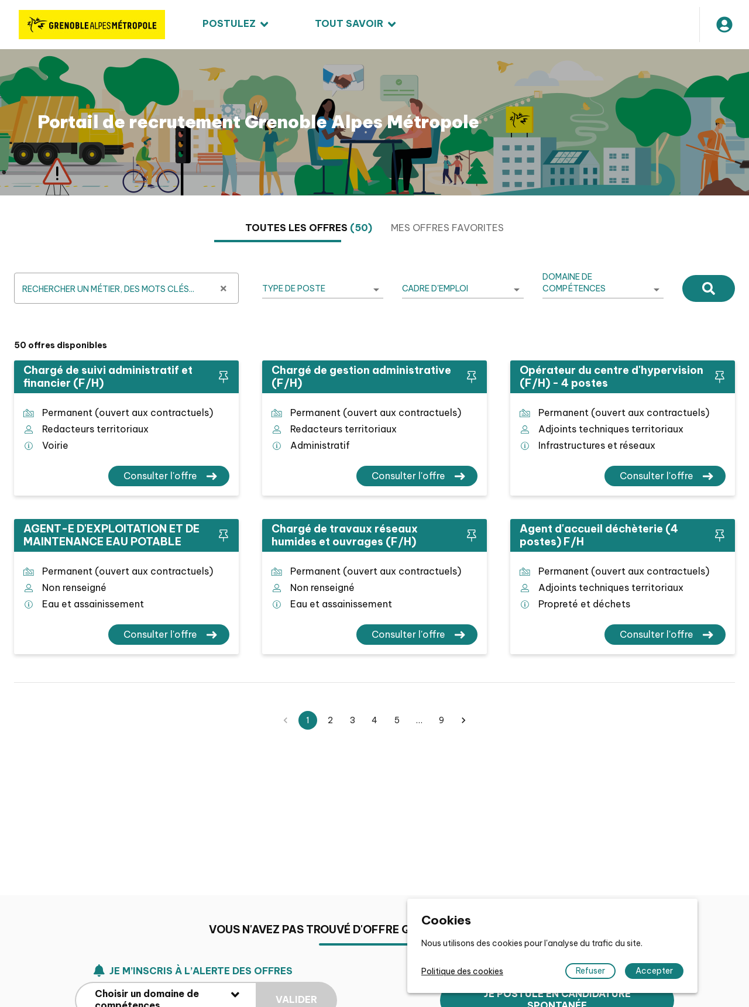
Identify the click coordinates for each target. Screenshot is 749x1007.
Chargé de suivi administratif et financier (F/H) (108, 376)
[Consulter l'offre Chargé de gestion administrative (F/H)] (417, 476)
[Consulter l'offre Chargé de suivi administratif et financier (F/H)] (169, 476)
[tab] (308, 228)
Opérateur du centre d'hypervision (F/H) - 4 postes (611, 376)
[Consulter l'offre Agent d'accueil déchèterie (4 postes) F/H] (665, 634)
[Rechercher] (708, 288)
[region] (374, 122)
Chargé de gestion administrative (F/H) (361, 376)
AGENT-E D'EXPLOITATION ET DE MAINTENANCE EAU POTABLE (111, 535)
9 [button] (441, 720)
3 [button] (352, 720)
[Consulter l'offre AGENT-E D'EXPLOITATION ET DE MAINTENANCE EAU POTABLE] (169, 634)
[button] (463, 720)
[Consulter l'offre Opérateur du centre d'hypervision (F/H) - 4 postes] (665, 476)
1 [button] (307, 720)
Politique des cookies (462, 971)
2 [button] (330, 720)
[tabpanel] (374, 493)
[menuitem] (235, 24)
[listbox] (322, 289)
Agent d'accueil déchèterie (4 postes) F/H (599, 535)
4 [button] (374, 720)
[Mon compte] (724, 24)
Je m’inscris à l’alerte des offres (193, 999)
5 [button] (396, 720)
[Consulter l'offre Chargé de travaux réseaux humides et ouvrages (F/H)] (417, 634)
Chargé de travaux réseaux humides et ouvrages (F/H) (345, 535)
